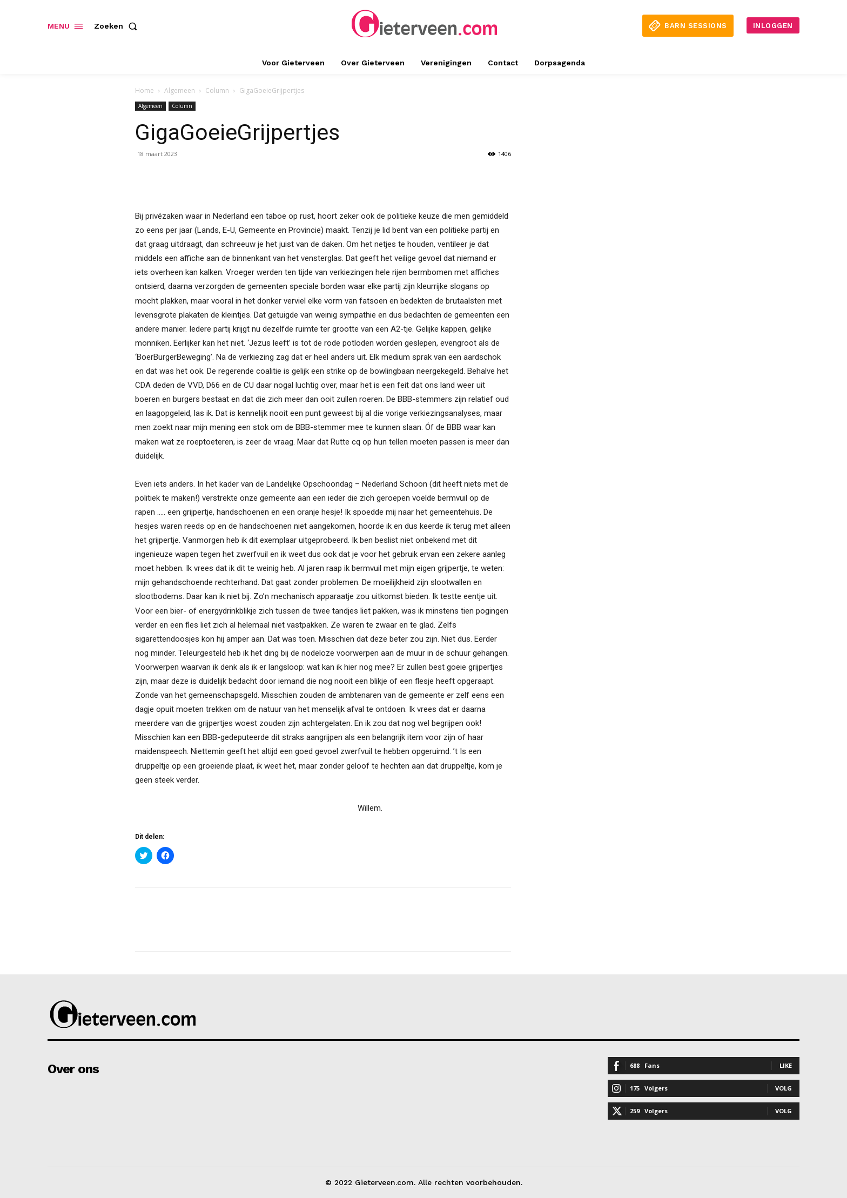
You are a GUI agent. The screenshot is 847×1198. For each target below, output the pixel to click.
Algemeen (179, 90)
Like (785, 1065)
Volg (783, 1088)
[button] (118, 26)
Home (144, 90)
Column (217, 90)
